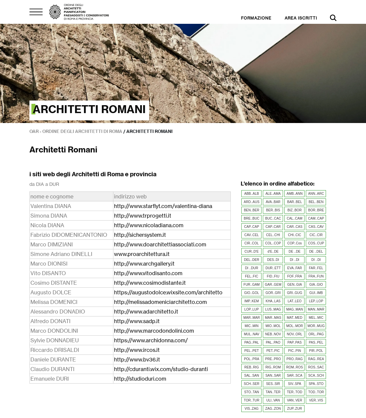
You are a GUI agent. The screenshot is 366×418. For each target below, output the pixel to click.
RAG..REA (316, 359)
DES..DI (273, 260)
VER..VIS (316, 400)
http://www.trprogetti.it (142, 215)
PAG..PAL (251, 342)
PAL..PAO (273, 342)
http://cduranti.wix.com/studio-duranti (161, 369)
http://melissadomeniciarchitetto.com (160, 302)
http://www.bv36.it (137, 359)
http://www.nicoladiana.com (148, 225)
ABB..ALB (251, 193)
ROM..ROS (294, 367)
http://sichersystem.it (140, 234)
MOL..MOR (294, 326)
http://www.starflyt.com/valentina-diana (163, 206)
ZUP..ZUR (294, 408)
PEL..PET (251, 351)
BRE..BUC (251, 218)
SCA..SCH (316, 375)
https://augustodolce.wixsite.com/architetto (168, 292)
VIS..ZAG (252, 408)
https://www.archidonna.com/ (151, 340)
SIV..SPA (294, 384)
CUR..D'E (251, 251)
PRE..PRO (273, 359)
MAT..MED (294, 317)
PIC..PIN (294, 351)
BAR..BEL (294, 202)
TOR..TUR (251, 400)
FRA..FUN (316, 276)
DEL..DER (251, 260)
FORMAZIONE (256, 18)
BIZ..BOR (295, 210)
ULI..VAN (273, 400)
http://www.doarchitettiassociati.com (160, 244)
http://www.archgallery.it (144, 263)
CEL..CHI (273, 235)
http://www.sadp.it (137, 321)
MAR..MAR (251, 317)
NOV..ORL (295, 334)
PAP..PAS (295, 342)
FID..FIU (273, 276)
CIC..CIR (316, 235)
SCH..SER (251, 384)
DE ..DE (295, 251)
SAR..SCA (295, 375)
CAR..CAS (294, 227)
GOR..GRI (273, 293)
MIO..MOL (273, 326)
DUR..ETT (273, 268)
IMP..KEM (251, 301)
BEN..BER (252, 210)
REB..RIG (251, 367)
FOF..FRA (294, 276)
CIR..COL (251, 243)
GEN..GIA (294, 284)
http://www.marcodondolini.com (154, 330)
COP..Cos (294, 243)
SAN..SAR (273, 375)
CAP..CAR (273, 227)
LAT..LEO (295, 301)
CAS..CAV (316, 227)
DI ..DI (294, 260)
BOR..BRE (316, 210)
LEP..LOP (316, 301)
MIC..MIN (252, 326)
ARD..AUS (251, 202)
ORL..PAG (316, 334)
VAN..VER (294, 400)
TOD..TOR (316, 392)
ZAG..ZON (273, 408)
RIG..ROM (273, 367)
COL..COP (273, 243)
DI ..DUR (251, 268)
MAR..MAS (273, 317)
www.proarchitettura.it (142, 254)
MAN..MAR (316, 309)
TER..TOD (294, 392)
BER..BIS (273, 210)
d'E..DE (273, 251)
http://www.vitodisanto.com (148, 273)
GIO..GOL (251, 293)
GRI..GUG (294, 293)
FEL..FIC (251, 276)
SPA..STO (315, 384)
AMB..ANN (295, 193)
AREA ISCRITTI (301, 18)
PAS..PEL (316, 342)
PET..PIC (273, 351)
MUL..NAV (252, 334)
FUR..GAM (252, 284)
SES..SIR (273, 384)
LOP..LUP (251, 309)
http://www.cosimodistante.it (150, 282)
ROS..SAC (316, 367)
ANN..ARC (316, 193)
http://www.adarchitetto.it (146, 311)
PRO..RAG (295, 359)
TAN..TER (273, 392)
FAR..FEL (316, 268)
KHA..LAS (272, 301)
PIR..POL (316, 351)
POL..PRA (251, 359)
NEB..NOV (273, 334)
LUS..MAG (273, 309)
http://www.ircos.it (137, 350)
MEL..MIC (316, 317)
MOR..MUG (316, 326)
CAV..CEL (251, 235)
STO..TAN (251, 392)
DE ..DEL (316, 251)
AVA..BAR (273, 202)
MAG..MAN (294, 309)
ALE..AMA (273, 193)
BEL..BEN (315, 202)
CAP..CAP (251, 227)
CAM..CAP (316, 218)
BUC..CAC (273, 218)
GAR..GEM (273, 284)
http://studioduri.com (140, 378)
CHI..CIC (294, 235)
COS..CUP (316, 243)
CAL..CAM (294, 218)
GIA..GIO (316, 284)
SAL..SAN (251, 375)
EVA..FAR (294, 268)
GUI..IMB (316, 293)
